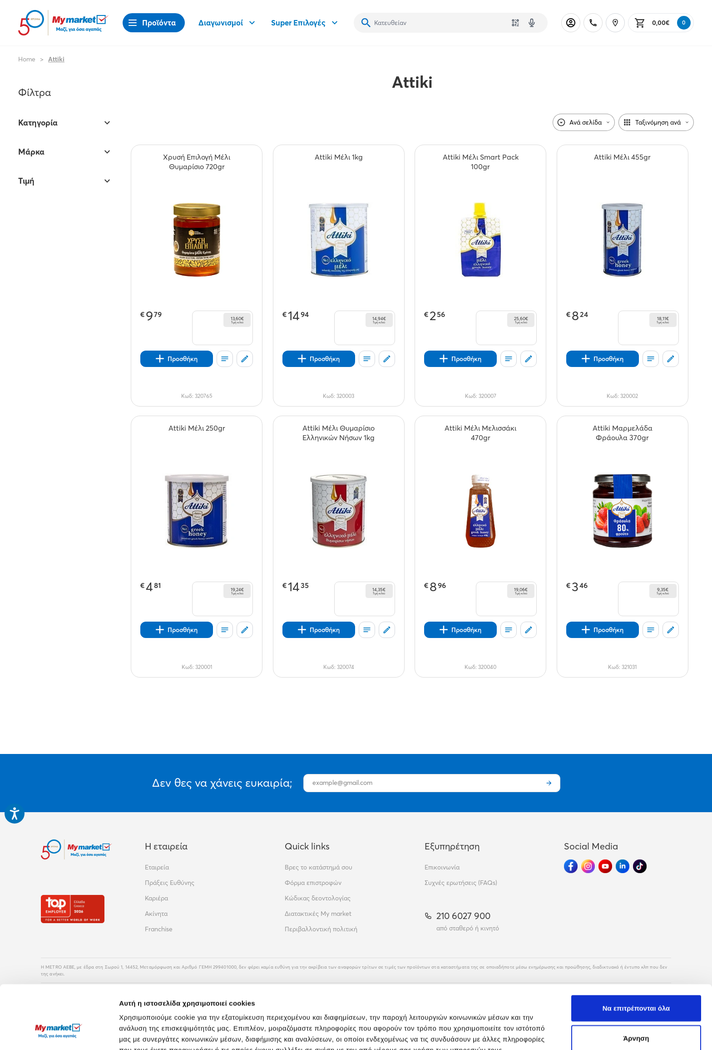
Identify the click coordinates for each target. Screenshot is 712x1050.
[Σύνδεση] (570, 22)
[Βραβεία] (72, 909)
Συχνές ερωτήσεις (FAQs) (461, 883)
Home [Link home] (26, 59)
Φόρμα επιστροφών (313, 883)
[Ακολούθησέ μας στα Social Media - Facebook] (571, 866)
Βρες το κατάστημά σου (318, 867)
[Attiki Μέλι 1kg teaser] (339, 161)
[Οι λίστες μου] (225, 359)
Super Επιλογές (305, 22)
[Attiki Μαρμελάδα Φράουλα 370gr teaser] (622, 432)
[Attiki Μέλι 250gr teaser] (196, 432)
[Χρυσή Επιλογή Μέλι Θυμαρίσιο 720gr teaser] (196, 161)
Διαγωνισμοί (227, 22)
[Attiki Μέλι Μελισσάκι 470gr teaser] (480, 432)
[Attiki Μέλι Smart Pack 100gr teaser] (480, 161)
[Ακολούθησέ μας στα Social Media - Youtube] (605, 866)
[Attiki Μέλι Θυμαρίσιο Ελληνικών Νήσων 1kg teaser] (338, 432)
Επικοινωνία (442, 867)
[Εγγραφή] (549, 783)
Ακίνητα (156, 913)
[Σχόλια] (245, 359)
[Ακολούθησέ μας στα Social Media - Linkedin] (622, 866)
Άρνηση (636, 983)
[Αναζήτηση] (366, 22)
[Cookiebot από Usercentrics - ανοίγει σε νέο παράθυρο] (59, 1032)
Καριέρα (156, 898)
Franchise (159, 929)
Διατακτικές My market (318, 913)
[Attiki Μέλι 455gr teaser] (622, 161)
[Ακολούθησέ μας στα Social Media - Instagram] (588, 866)
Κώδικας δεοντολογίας (318, 898)
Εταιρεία (157, 867)
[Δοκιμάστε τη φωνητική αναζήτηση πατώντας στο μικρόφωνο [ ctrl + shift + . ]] (532, 23)
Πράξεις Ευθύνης (169, 883)
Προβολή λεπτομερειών (539, 1032)
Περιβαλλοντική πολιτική (321, 929)
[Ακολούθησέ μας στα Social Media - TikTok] (640, 866)
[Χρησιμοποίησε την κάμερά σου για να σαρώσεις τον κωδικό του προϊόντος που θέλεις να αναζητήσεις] (515, 23)
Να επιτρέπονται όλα (636, 953)
